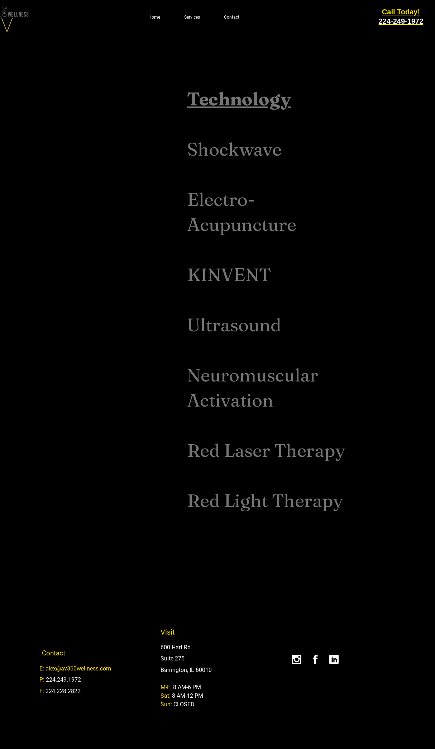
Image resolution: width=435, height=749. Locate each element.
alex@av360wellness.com (78, 668)
